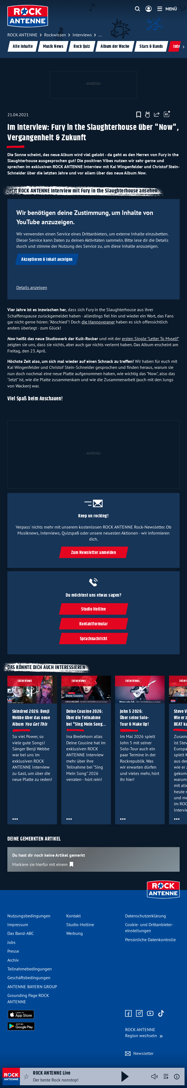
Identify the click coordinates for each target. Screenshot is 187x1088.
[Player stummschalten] (154, 1076)
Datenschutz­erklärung (145, 915)
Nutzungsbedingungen (28, 915)
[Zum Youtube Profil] (150, 1013)
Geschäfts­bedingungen (28, 977)
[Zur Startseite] (163, 899)
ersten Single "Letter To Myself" (150, 338)
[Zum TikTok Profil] (161, 1013)
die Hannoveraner (98, 322)
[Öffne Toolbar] (167, 114)
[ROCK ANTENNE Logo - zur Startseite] (27, 16)
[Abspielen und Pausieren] (125, 1076)
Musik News (53, 46)
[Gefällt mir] (147, 114)
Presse (13, 951)
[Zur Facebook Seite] (128, 1013)
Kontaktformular (93, 624)
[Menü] (167, 8)
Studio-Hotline (80, 924)
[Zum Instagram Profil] (139, 1013)
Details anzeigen (31, 287)
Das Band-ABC (20, 933)
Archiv (13, 960)
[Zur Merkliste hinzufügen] (139, 114)
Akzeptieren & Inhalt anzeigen (47, 259)
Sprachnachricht (93, 638)
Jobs (11, 942)
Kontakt (73, 915)
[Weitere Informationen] (176, 1077)
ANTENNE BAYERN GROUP (32, 986)
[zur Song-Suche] (166, 1076)
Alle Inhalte (23, 46)
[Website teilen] (157, 114)
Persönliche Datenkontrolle (150, 939)
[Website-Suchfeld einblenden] (137, 9)
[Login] (149, 9)
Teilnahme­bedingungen (29, 969)
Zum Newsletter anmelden (93, 552)
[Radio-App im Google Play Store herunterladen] (34, 1026)
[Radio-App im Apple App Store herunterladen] (34, 1014)
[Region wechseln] (144, 1032)
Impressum (17, 924)
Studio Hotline (93, 609)
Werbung (74, 933)
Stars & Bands (151, 46)
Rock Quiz (82, 46)
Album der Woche (115, 46)
